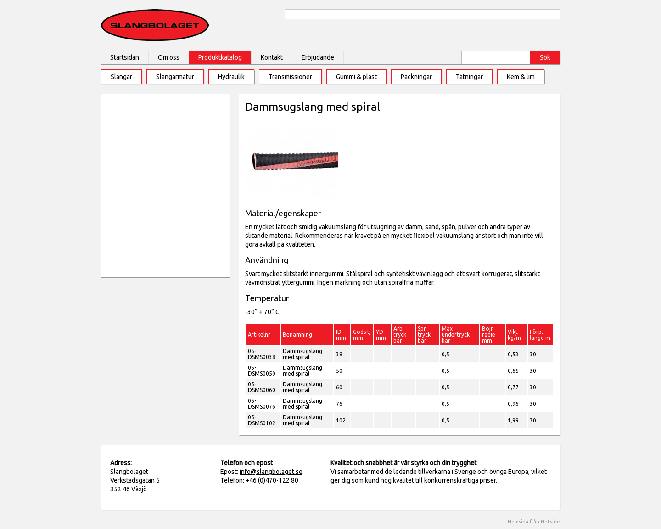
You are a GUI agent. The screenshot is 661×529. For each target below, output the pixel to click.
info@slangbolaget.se (271, 471)
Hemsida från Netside (534, 521)
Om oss (168, 57)
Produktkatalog (220, 57)
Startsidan (124, 57)
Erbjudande (318, 57)
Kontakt (272, 57)
